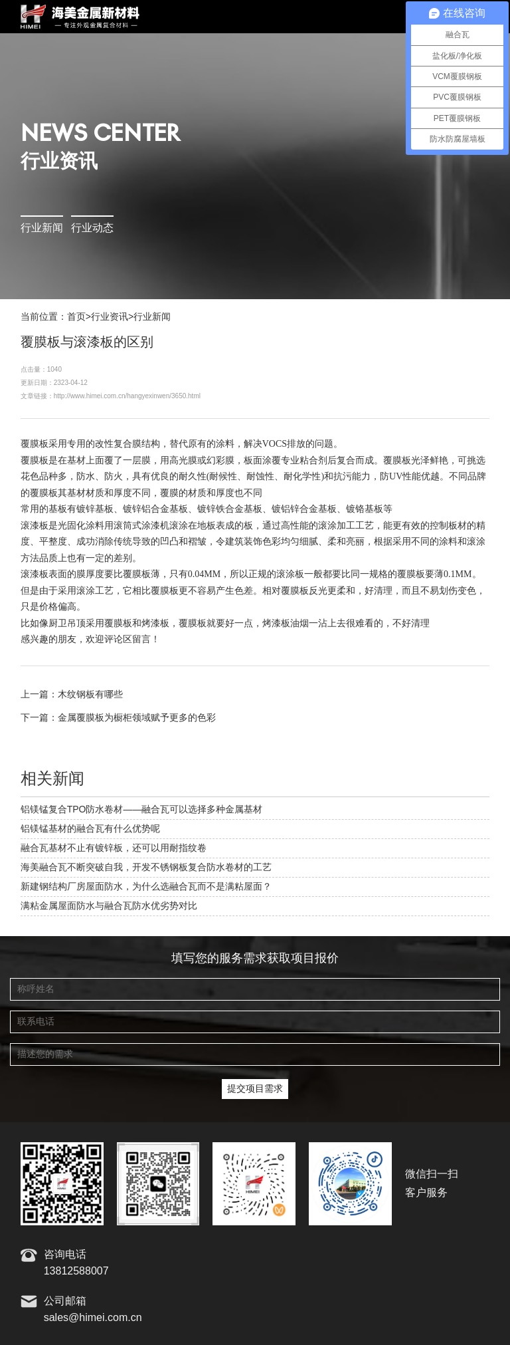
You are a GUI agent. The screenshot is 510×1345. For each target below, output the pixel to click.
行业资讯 (109, 317)
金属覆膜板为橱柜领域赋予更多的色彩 (137, 718)
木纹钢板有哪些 (90, 694)
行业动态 (92, 228)
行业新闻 (42, 228)
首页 (76, 317)
